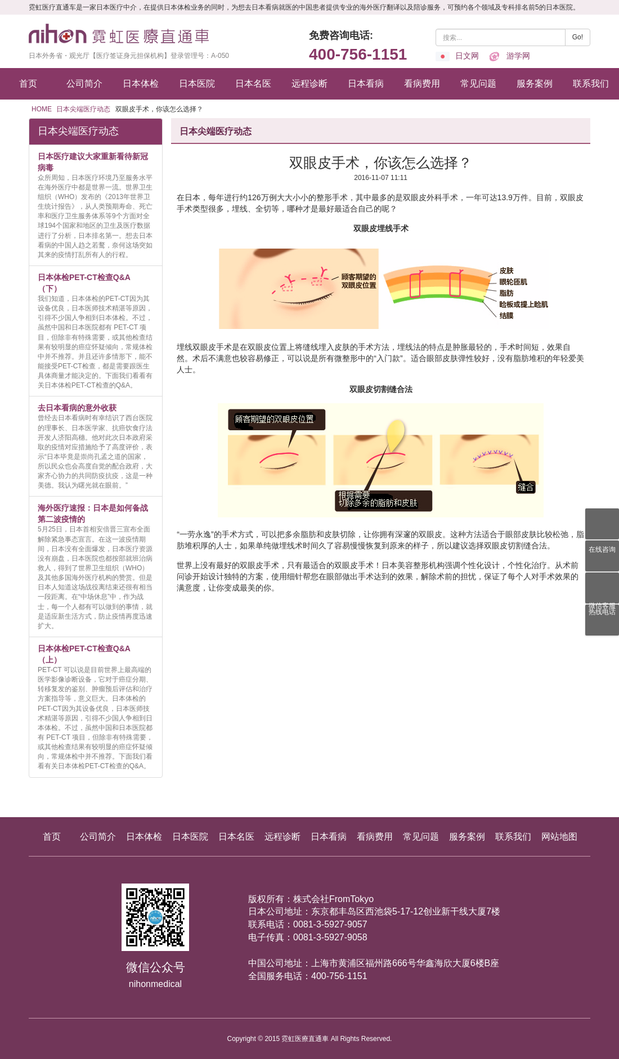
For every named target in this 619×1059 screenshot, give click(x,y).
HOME (42, 109)
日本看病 (366, 83)
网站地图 (559, 836)
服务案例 (535, 83)
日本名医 (253, 83)
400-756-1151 (358, 54)
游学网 (508, 55)
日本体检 (141, 83)
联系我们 (591, 83)
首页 (28, 83)
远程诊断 (309, 83)
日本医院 (197, 83)
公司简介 (84, 83)
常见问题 (478, 83)
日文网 (457, 55)
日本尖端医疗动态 (83, 109)
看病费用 (422, 83)
